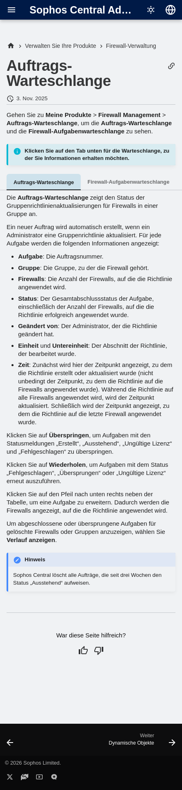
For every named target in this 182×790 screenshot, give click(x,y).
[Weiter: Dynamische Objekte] (141, 742)
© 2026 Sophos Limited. (33, 763)
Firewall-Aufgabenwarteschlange (128, 182)
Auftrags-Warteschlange (44, 182)
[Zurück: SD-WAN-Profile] (10, 742)
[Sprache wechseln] (170, 10)
